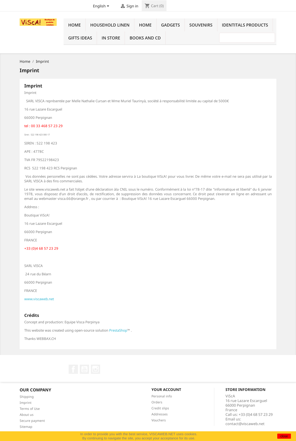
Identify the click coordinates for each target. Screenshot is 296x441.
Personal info (161, 396)
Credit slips (160, 408)
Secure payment (32, 420)
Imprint (25, 402)
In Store (111, 38)
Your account (166, 389)
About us (27, 414)
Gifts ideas (80, 38)
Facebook (73, 369)
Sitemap (26, 426)
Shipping (27, 396)
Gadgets (170, 25)
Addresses (159, 414)
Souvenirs (201, 25)
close (284, 436)
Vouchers (158, 420)
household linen (110, 25)
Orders (156, 402)
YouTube (84, 369)
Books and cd (145, 38)
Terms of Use (30, 408)
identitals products (245, 25)
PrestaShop (118, 330)
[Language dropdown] (102, 6)
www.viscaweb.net (39, 299)
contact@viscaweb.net (245, 423)
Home (74, 25)
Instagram (95, 369)
